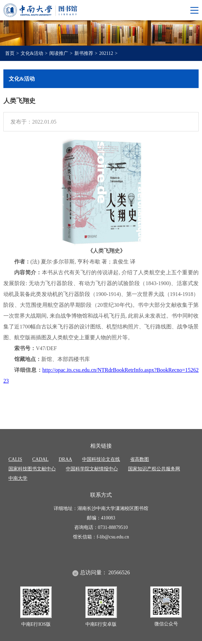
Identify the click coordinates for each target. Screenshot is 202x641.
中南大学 (17, 478)
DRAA (65, 459)
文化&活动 (32, 53)
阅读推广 (58, 53)
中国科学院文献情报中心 (92, 468)
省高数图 (139, 459)
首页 (10, 53)
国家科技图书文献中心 (32, 468)
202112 (106, 53)
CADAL (40, 459)
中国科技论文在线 (101, 459)
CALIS (15, 459)
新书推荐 (83, 53)
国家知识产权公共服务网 (154, 468)
